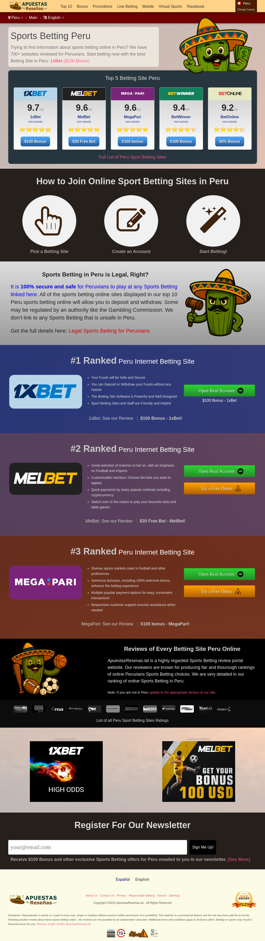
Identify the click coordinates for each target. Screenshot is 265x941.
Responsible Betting (142, 895)
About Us (91, 895)
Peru (15, 18)
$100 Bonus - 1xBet (223, 400)
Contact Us (107, 895)
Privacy (121, 895)
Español (123, 879)
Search (161, 895)
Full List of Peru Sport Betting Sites (132, 157)
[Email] (97, 847)
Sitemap (174, 895)
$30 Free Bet (83, 141)
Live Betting (127, 6)
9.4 (179, 108)
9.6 (82, 108)
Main (33, 18)
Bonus (82, 6)
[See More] (239, 859)
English (53, 18)
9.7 (33, 108)
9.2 (228, 108)
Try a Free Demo (220, 488)
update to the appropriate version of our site (186, 691)
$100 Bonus (35, 141)
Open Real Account (221, 390)
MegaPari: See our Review (107, 627)
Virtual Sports (170, 6)
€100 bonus (132, 141)
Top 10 (66, 6)
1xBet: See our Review (111, 422)
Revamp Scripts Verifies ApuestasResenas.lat (64, 924)
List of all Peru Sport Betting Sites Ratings (132, 720)
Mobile (148, 6)
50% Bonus (229, 141)
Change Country (246, 9)
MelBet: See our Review (108, 524)
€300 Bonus (181, 141)
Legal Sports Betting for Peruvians (104, 329)
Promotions (102, 6)
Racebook (195, 6)
